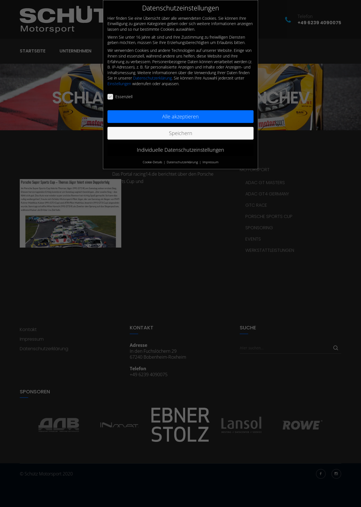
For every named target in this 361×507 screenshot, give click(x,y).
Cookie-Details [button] (153, 156)
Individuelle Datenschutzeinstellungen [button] (180, 143)
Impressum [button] (210, 156)
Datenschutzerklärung (152, 72)
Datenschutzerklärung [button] (183, 156)
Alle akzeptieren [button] (180, 110)
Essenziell (120, 91)
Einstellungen (119, 78)
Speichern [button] (180, 127)
